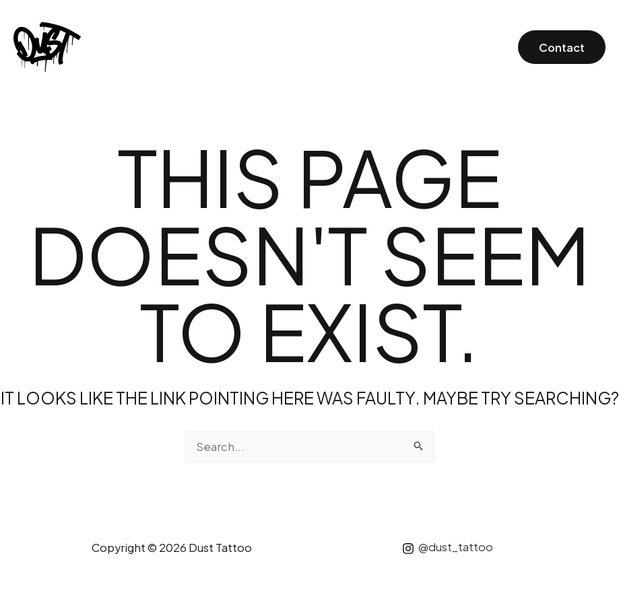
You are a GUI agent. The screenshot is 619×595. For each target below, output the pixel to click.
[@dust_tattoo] (447, 548)
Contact (562, 47)
